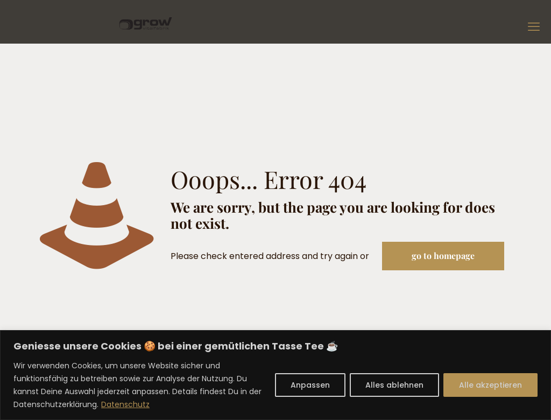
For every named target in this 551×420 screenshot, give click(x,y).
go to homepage (443, 255)
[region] (275, 375)
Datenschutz (125, 404)
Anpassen (310, 385)
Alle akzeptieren (490, 385)
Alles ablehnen (394, 385)
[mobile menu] (534, 27)
